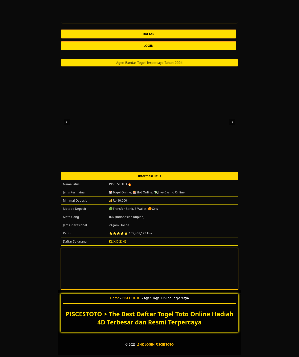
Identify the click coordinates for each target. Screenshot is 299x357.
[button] (67, 122)
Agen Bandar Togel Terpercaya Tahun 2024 (149, 63)
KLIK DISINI (117, 241)
